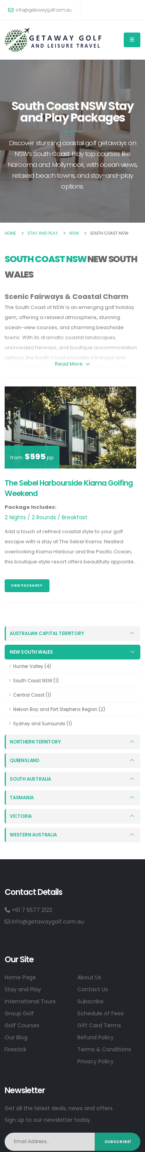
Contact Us (92, 989)
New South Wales (31, 652)
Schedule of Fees (100, 1013)
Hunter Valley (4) (32, 666)
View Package (26, 585)
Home (10, 233)
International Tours (30, 1001)
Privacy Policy (95, 1061)
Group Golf (19, 1013)
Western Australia (33, 834)
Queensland (24, 760)
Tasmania (21, 797)
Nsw (74, 233)
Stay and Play (23, 989)
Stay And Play (42, 233)
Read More (72, 363)
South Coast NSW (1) (36, 681)
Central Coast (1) (32, 695)
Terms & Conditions (104, 1049)
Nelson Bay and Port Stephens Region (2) (59, 709)
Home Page (20, 977)
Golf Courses (22, 1025)
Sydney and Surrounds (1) (42, 724)
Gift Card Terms (99, 1025)
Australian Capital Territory (47, 633)
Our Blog (16, 1037)
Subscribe (90, 1001)
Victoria (20, 816)
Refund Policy (95, 1037)
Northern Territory (35, 741)
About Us (89, 977)
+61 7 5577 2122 (28, 909)
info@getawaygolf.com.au (40, 10)
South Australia (30, 779)
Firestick (15, 1049)
